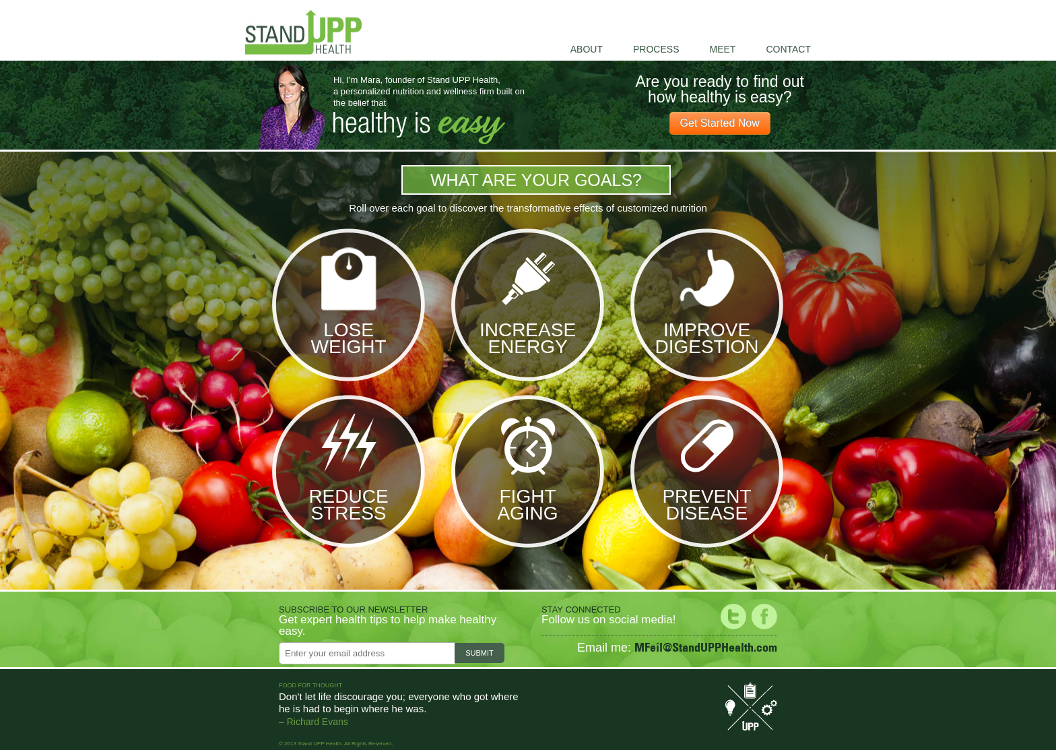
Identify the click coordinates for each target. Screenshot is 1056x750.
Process (656, 49)
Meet (722, 49)
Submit (479, 653)
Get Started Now (720, 123)
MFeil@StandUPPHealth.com (705, 647)
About (586, 49)
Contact (788, 49)
